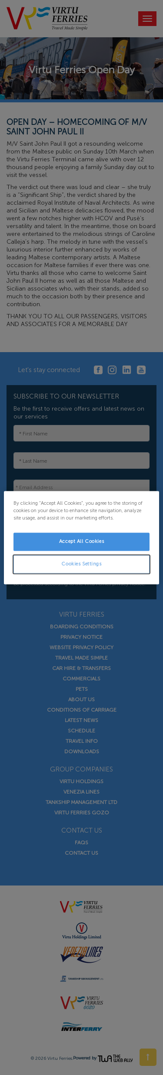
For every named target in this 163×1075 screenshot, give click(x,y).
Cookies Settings (81, 564)
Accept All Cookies (81, 541)
